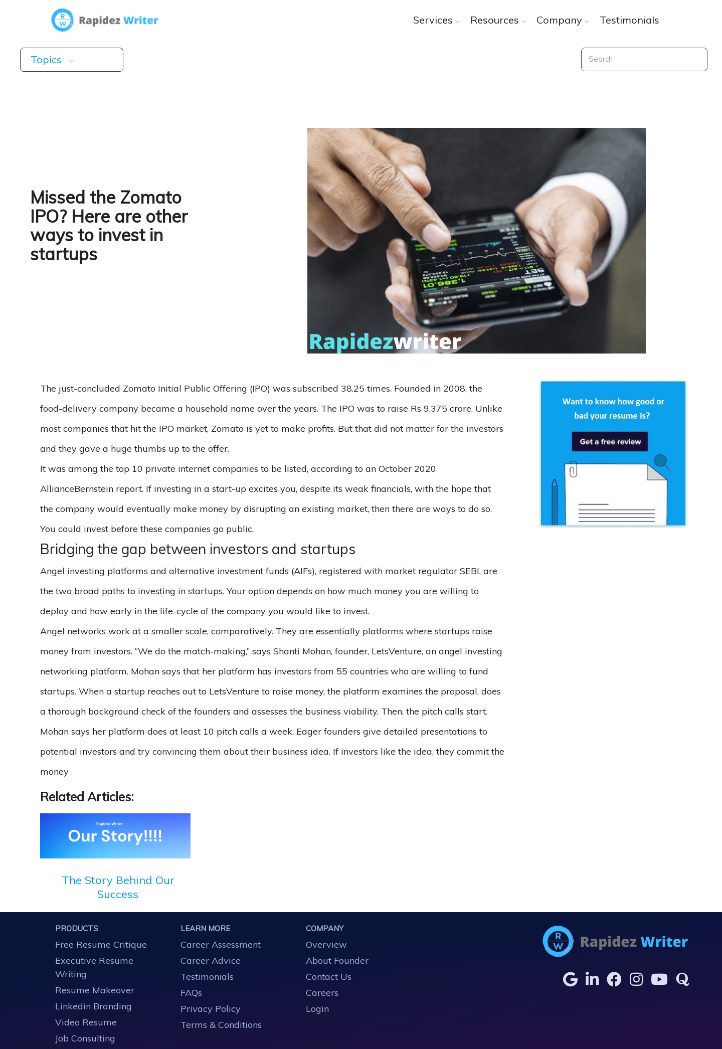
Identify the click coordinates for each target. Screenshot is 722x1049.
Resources (498, 20)
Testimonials (629, 20)
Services (436, 20)
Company (563, 20)
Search (601, 59)
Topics (75, 59)
